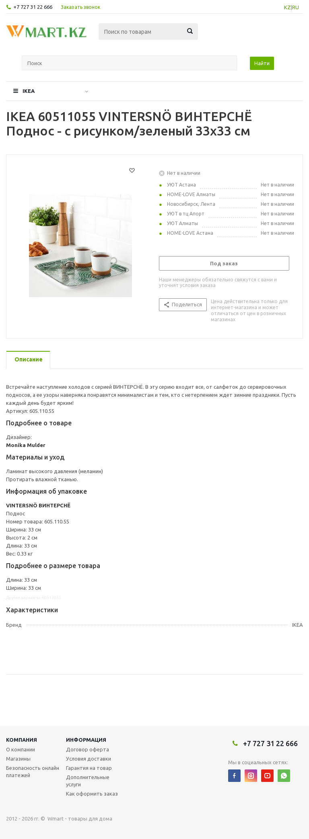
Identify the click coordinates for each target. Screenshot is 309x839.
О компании (20, 749)
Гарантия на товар (89, 768)
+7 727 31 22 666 (32, 7)
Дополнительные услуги (87, 780)
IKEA (29, 91)
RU (295, 7)
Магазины (18, 758)
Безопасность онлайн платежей (32, 771)
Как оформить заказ (92, 793)
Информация (86, 740)
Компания (21, 740)
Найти (262, 63)
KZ (287, 7)
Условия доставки (88, 758)
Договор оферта (87, 749)
